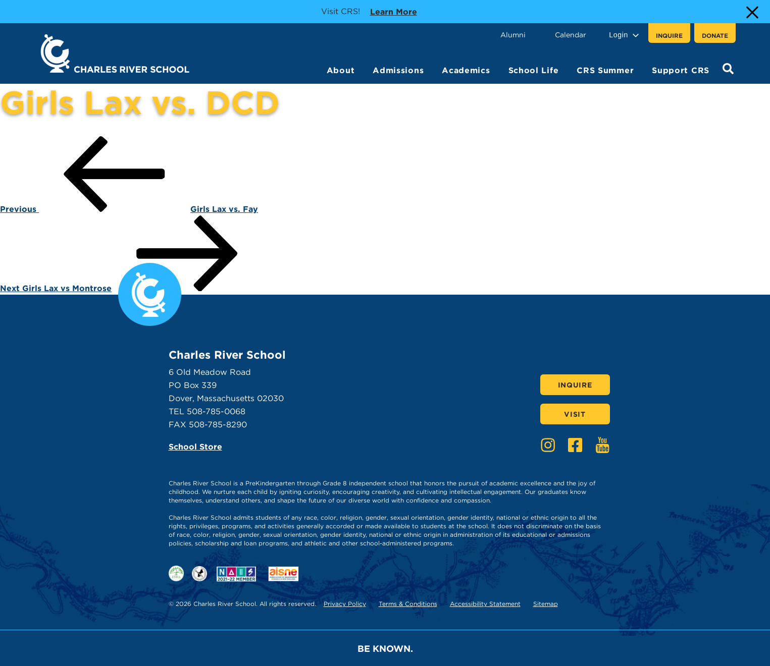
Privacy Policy (345, 603)
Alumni (513, 35)
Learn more (393, 11)
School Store (195, 447)
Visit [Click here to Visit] (575, 414)
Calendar (570, 35)
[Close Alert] (751, 12)
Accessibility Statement (485, 603)
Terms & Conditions (408, 603)
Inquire (669, 35)
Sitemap (545, 603)
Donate (715, 35)
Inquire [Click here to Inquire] (575, 385)
